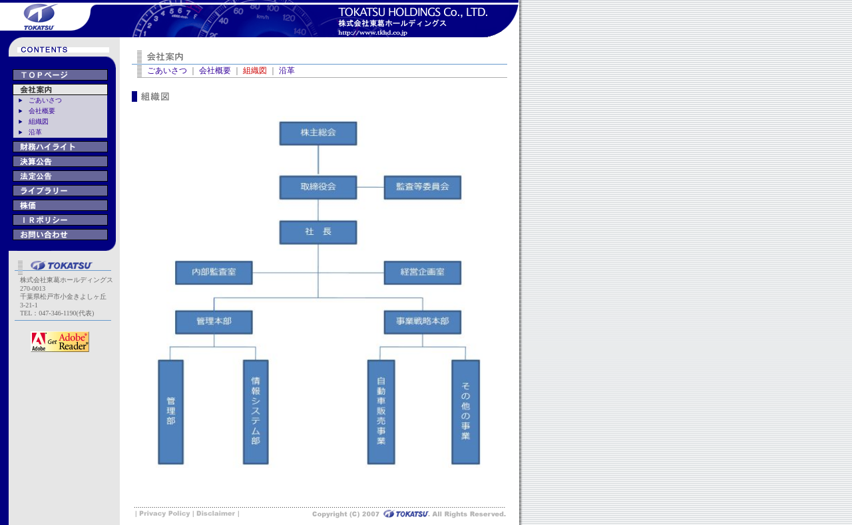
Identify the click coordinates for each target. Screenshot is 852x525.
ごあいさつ (45, 100)
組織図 (39, 121)
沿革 (35, 132)
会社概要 (42, 110)
